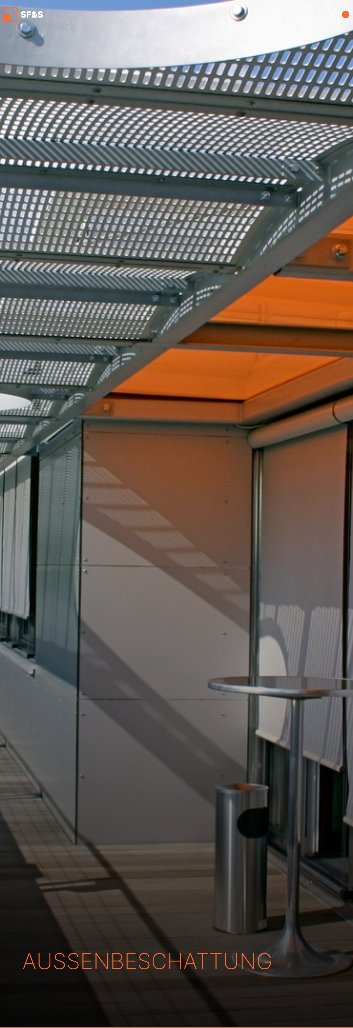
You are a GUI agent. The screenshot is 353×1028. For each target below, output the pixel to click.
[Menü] (345, 14)
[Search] (331, 14)
